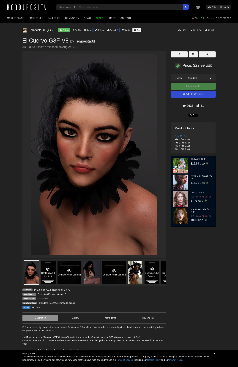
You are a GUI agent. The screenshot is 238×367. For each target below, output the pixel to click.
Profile (76, 30)
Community (72, 18)
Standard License (47, 303)
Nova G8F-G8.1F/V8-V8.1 (202, 177)
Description (40, 318)
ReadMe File (181, 136)
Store (87, 30)
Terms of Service (125, 360)
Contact (125, 18)
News (87, 18)
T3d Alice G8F (198, 159)
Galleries (54, 18)
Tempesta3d (85, 41)
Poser (112, 18)
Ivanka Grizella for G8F (200, 210)
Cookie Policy (154, 360)
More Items (110, 318)
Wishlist (126, 30)
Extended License (66, 303)
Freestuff (112, 30)
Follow (64, 30)
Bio (137, 30)
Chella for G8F (198, 192)
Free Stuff (36, 18)
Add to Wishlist (193, 94)
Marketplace (15, 18)
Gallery (99, 30)
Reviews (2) (148, 318)
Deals (99, 18)
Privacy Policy (176, 360)
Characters (43, 298)
